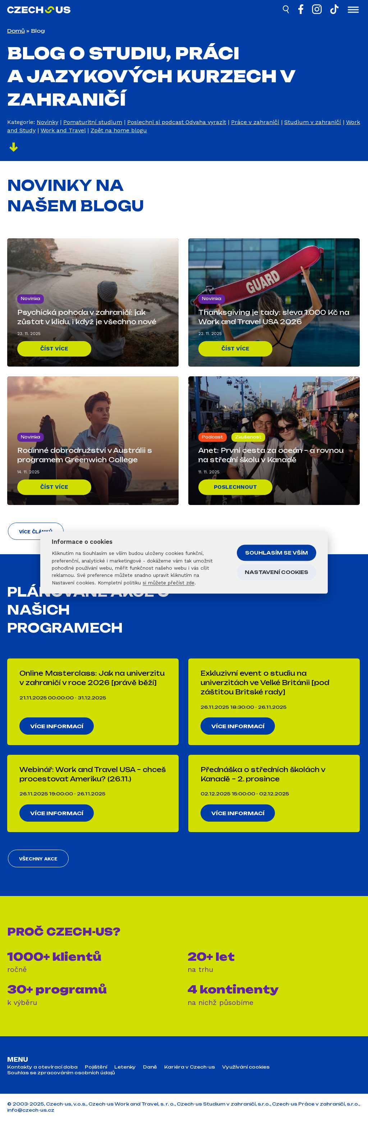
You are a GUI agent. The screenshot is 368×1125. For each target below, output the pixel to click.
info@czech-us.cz (30, 1114)
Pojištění (96, 1071)
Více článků (35, 533)
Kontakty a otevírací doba (42, 1071)
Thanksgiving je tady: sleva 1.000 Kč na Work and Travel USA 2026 (273, 316)
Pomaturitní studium (92, 122)
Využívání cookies (246, 1071)
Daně (150, 1071)
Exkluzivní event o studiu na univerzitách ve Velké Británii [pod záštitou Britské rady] (265, 684)
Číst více (54, 348)
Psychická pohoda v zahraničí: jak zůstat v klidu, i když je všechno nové (86, 316)
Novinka (30, 298)
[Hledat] (286, 10)
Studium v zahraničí (312, 122)
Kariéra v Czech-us (189, 1071)
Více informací (57, 728)
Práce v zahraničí (255, 122)
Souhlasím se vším (276, 552)
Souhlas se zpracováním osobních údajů (61, 1077)
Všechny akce (37, 863)
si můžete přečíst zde (168, 582)
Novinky (47, 122)
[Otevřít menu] (353, 10)
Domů (16, 31)
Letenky (125, 1071)
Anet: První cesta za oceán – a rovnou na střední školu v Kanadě (271, 454)
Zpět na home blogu (119, 130)
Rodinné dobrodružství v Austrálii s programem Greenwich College (84, 454)
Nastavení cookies (276, 572)
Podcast (212, 436)
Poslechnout (235, 486)
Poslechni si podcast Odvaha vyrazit (176, 122)
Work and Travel (63, 130)
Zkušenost (248, 436)
